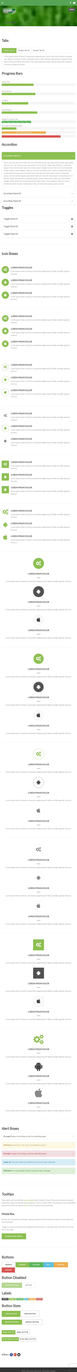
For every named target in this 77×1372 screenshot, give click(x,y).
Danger (8, 1270)
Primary (22, 1264)
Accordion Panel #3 (38, 201)
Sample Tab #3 (38, 50)
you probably (29, 1200)
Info (48, 1264)
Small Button (8, 1332)
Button (29, 1285)
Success (36, 1264)
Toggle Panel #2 (38, 226)
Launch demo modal (14, 1236)
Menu (72, 9)
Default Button (11, 1322)
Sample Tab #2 (23, 50)
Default (8, 1264)
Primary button (12, 1285)
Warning (61, 1264)
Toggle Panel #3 (38, 234)
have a (26, 1205)
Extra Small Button (10, 1339)
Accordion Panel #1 (38, 156)
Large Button (11, 1314)
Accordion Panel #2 (38, 193)
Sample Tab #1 (9, 50)
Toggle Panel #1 (38, 219)
